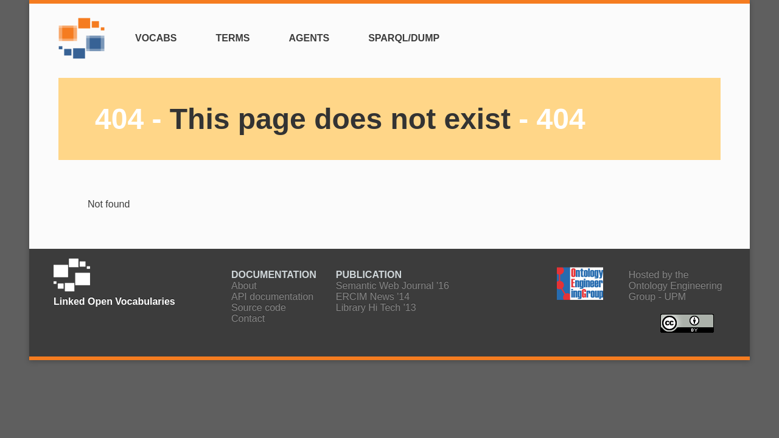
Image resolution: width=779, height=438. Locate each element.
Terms (232, 38)
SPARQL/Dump (403, 38)
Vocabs (155, 38)
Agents (308, 38)
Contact (248, 318)
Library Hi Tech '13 (376, 307)
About (244, 285)
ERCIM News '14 (373, 296)
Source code (258, 307)
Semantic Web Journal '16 (392, 285)
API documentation (272, 296)
